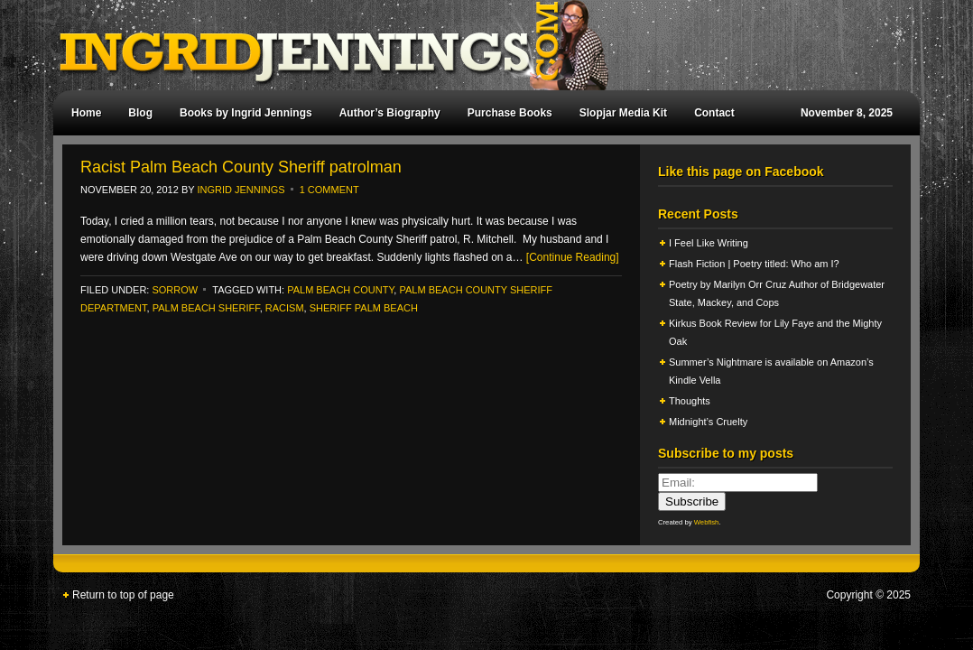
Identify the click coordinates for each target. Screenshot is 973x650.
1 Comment (329, 189)
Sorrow (175, 289)
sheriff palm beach (364, 307)
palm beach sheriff (206, 307)
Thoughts (689, 400)
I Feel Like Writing (708, 242)
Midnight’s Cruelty (709, 421)
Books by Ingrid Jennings (246, 113)
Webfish (706, 522)
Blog (140, 113)
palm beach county (340, 289)
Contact (714, 113)
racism (284, 307)
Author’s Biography (389, 113)
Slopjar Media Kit (623, 113)
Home (86, 113)
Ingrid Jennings (477, 45)
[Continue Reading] (572, 257)
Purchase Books (510, 113)
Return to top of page (123, 595)
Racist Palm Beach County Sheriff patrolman (241, 167)
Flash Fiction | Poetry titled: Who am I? (754, 263)
